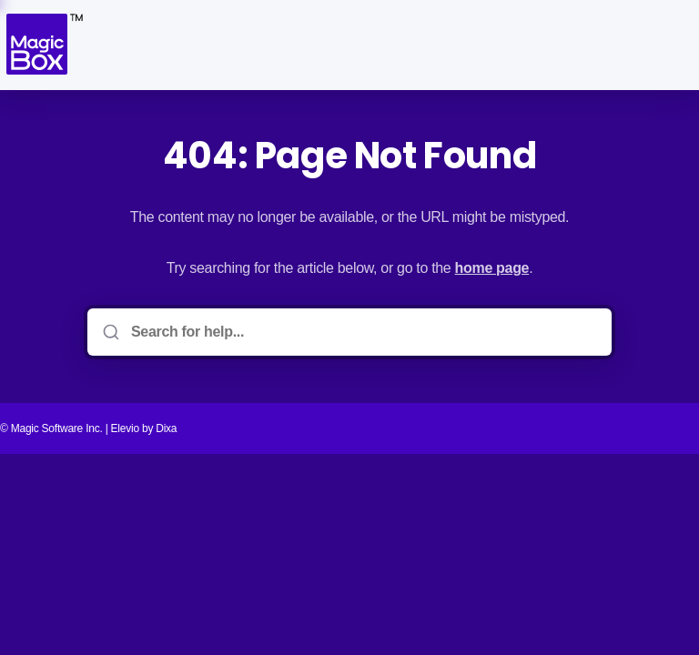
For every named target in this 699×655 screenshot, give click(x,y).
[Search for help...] (362, 332)
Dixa (166, 428)
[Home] (43, 45)
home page (492, 268)
